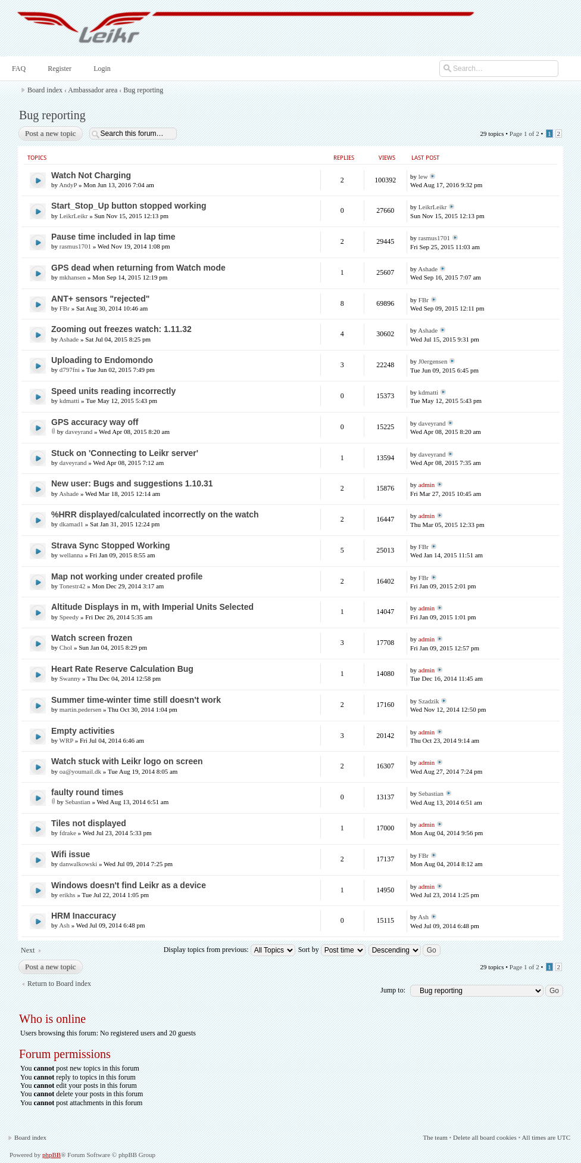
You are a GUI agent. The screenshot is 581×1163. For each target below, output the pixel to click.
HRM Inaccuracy (83, 915)
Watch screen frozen (91, 638)
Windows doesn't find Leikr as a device (128, 885)
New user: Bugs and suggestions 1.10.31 (132, 483)
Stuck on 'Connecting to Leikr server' (124, 453)
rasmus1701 (75, 246)
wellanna (71, 555)
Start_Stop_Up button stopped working (129, 205)
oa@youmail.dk (80, 771)
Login (101, 68)
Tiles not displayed (88, 823)
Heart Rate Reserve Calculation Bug (122, 669)
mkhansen (73, 277)
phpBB (51, 1154)
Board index (45, 90)
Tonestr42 (73, 586)
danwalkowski (79, 863)
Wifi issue (70, 854)
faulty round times (87, 792)
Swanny (70, 678)
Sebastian (77, 801)
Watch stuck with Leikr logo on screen (127, 761)
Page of (524, 133)
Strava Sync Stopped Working (110, 545)
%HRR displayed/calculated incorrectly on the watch (155, 514)
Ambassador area (92, 90)
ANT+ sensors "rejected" (100, 298)
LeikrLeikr (74, 215)
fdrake (68, 832)
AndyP (68, 184)
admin (426, 484)
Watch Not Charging (91, 175)
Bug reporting (143, 90)
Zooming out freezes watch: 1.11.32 (121, 329)
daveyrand (79, 431)
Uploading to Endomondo (102, 360)
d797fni (70, 369)
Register (58, 68)
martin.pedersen (81, 709)
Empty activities (83, 731)
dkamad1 (71, 524)
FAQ (18, 68)
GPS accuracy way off (94, 422)
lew (423, 176)
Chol (66, 647)
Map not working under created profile (126, 576)
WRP (66, 740)
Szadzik (428, 701)
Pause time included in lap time (113, 236)
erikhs (68, 894)
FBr (65, 308)
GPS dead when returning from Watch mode (138, 267)
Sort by (332, 949)
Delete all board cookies (485, 1137)
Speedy (69, 617)
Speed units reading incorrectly (113, 391)
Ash (64, 925)
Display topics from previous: (229, 949)
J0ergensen (433, 361)
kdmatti (70, 400)
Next (28, 950)
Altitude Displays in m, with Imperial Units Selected (152, 607)
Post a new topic (50, 133)
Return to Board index (59, 983)
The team (435, 1137)
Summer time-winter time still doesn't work (136, 700)
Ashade (428, 268)
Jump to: (392, 990)
